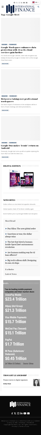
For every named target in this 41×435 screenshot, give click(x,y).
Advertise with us (26, 421)
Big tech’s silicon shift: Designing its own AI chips (20, 261)
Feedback (30, 422)
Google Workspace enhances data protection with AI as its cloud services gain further (18, 50)
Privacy (14, 426)
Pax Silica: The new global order (21, 228)
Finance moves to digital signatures (15, 380)
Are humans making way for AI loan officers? (20, 253)
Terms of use (24, 426)
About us (4, 421)
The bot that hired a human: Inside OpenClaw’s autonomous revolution (19, 244)
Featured (4, 44)
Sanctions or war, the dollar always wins (18, 235)
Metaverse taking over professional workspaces (19, 100)
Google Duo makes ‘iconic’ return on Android (20, 146)
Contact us (14, 421)
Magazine (4, 96)
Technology (12, 44)
